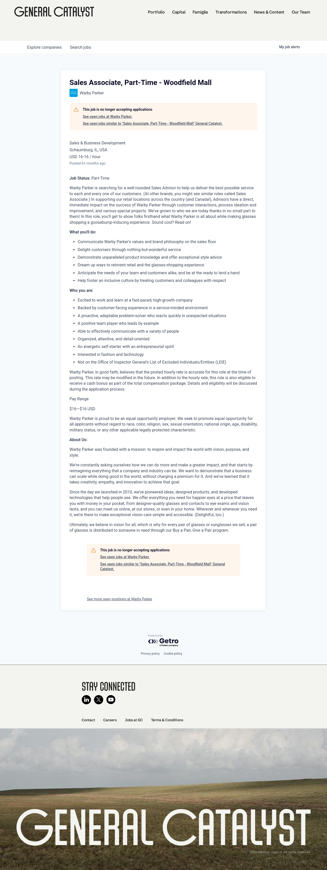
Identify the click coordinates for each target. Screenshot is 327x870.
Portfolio (156, 12)
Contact (88, 720)
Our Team (301, 12)
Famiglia (200, 12)
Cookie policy (173, 653)
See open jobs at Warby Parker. (107, 117)
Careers (110, 720)
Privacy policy (150, 653)
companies (44, 47)
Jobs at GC (134, 720)
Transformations (231, 12)
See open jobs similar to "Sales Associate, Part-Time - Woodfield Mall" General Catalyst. (153, 123)
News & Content (269, 12)
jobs (80, 47)
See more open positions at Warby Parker (119, 599)
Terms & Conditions (167, 720)
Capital (178, 12)
